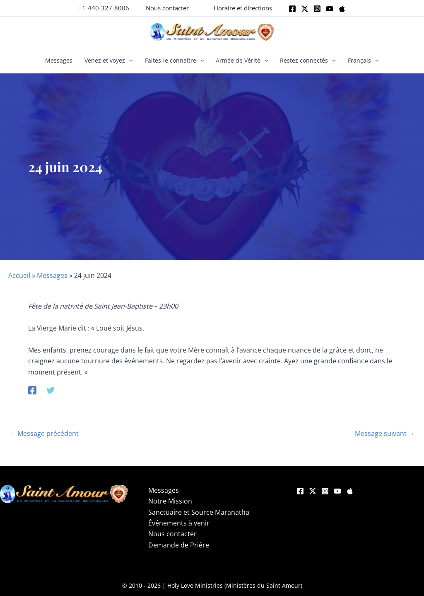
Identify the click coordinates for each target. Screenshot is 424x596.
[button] (167, 8)
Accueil (19, 275)
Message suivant (385, 433)
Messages (58, 60)
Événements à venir (179, 523)
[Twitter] (304, 8)
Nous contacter (172, 533)
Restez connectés (308, 60)
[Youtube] (329, 8)
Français (363, 60)
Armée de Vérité (242, 60)
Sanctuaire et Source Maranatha (198, 512)
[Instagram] (317, 8)
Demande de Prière (178, 545)
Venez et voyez (108, 60)
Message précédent (44, 433)
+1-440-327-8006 (103, 8)
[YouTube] (337, 491)
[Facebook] (292, 8)
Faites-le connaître (174, 60)
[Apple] (342, 8)
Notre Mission (170, 501)
